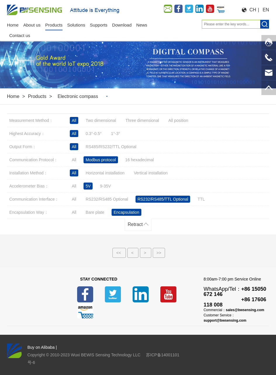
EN (266, 9)
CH (252, 9)
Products (37, 96)
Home (13, 96)
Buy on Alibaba (41, 347)
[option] (138, 61)
